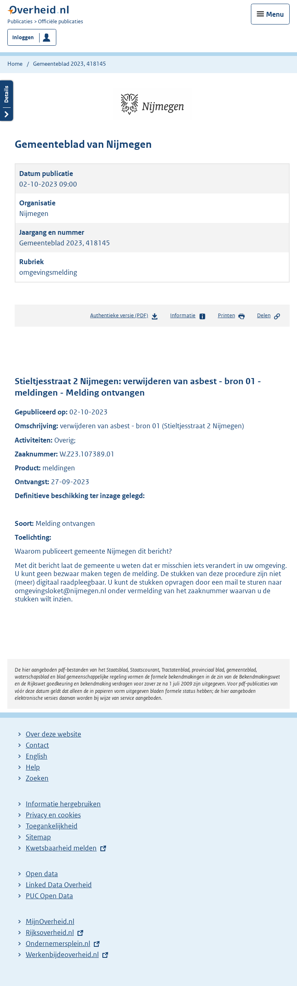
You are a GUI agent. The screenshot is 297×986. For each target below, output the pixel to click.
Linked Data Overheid (59, 884)
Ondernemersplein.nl (58, 943)
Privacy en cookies (53, 814)
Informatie (188, 316)
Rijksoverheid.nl (50, 932)
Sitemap (38, 836)
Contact (37, 745)
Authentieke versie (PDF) (124, 317)
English (36, 756)
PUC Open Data (49, 895)
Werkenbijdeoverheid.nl (62, 954)
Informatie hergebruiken (63, 803)
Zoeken (37, 778)
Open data (42, 873)
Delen (269, 316)
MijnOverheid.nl (50, 921)
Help (33, 767)
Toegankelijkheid (52, 825)
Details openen (6, 100)
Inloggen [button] (23, 37)
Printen (231, 316)
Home (14, 63)
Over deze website (53, 734)
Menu (275, 14)
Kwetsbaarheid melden (61, 848)
